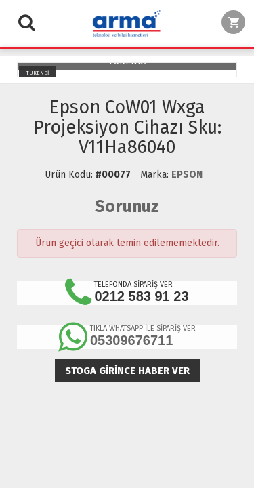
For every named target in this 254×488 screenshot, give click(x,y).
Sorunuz (127, 207)
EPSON (187, 174)
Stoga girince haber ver (127, 371)
